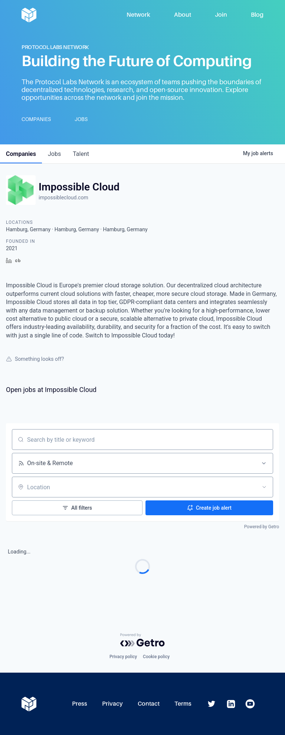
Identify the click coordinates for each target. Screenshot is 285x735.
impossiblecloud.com (63, 197)
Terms (182, 703)
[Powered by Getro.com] (142, 640)
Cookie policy (156, 656)
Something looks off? (35, 359)
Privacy (112, 703)
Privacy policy (123, 656)
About (182, 14)
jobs (54, 153)
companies (21, 153)
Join (221, 14)
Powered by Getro (261, 526)
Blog (257, 14)
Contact (149, 703)
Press (79, 703)
